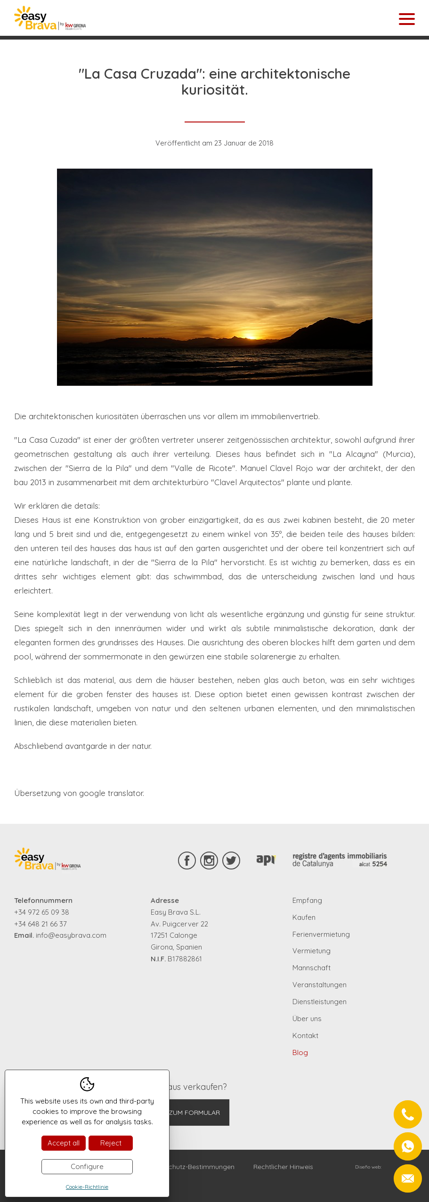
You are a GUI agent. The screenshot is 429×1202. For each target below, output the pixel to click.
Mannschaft (311, 967)
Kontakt (305, 1035)
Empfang (307, 900)
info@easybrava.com (71, 935)
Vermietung (311, 950)
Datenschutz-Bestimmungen (190, 1166)
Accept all (64, 1142)
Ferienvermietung (321, 934)
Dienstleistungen (319, 1001)
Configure (87, 1166)
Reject (110, 1142)
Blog (300, 1052)
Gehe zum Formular (185, 1112)
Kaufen (304, 917)
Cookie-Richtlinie (87, 1186)
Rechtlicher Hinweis (283, 1166)
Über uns (307, 1018)
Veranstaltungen (319, 984)
